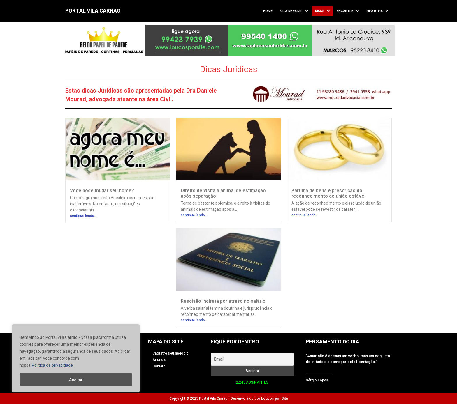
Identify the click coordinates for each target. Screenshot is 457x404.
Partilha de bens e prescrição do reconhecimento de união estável (328, 193)
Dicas (322, 11)
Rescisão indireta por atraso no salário (223, 301)
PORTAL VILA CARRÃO (93, 11)
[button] (294, 11)
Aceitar (76, 380)
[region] (76, 358)
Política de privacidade (52, 365)
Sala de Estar (294, 11)
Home (268, 11)
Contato (159, 366)
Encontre (348, 11)
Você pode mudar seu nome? (102, 190)
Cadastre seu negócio (170, 353)
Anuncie (159, 360)
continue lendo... (83, 216)
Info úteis (377, 11)
